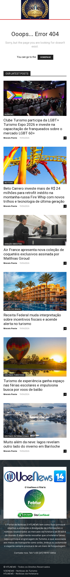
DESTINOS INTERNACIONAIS (17, 436)
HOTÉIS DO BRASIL (13, 309)
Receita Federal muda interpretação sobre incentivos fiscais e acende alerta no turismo (32, 319)
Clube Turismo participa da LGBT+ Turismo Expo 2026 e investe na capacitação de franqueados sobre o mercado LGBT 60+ (32, 126)
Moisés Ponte (10, 137)
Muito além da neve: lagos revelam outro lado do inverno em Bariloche (31, 444)
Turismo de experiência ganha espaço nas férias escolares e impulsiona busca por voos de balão (33, 385)
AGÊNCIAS (9, 114)
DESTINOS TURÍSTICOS (14, 375)
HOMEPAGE (45, 57)
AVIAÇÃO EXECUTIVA (13, 244)
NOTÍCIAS (9, 182)
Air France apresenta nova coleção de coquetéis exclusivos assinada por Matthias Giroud (33, 254)
